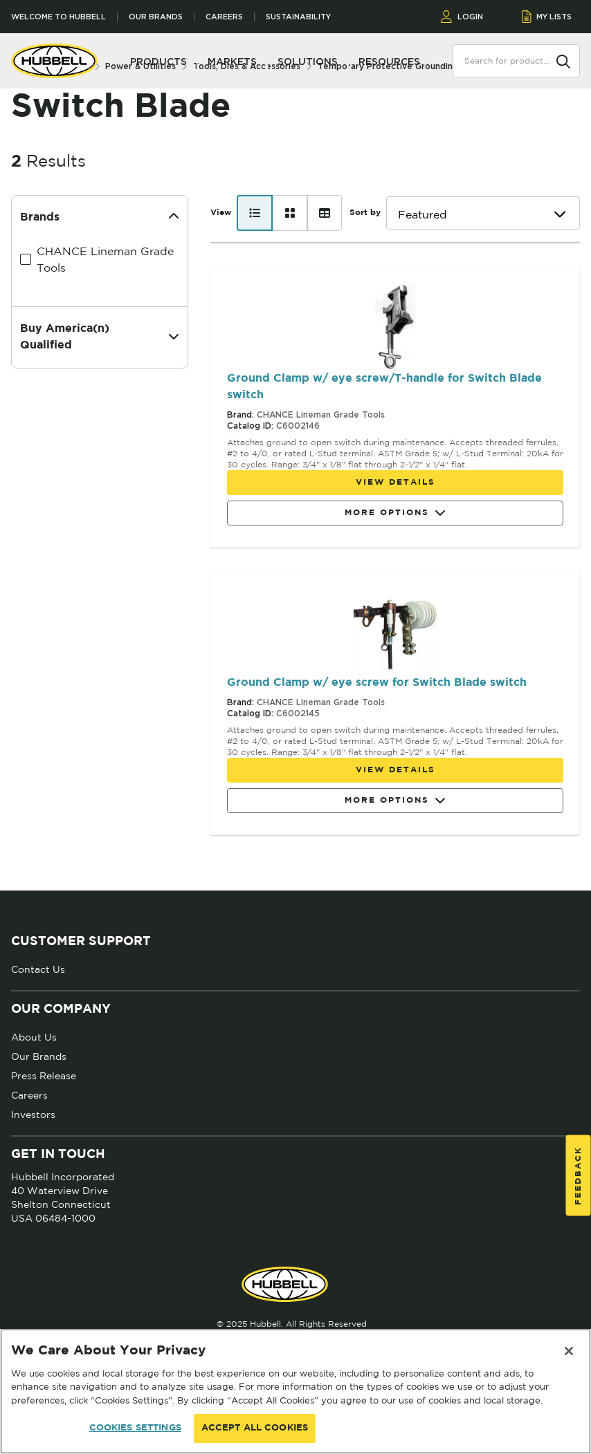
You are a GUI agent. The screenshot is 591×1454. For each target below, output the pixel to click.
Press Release (43, 1075)
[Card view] (290, 213)
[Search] (563, 60)
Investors (33, 1114)
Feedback (578, 1175)
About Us (34, 1037)
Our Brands (156, 16)
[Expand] (173, 337)
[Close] (569, 1351)
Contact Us (38, 969)
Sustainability (298, 16)
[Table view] (324, 213)
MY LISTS (547, 16)
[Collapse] (173, 217)
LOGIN (462, 16)
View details (395, 482)
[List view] (255, 213)
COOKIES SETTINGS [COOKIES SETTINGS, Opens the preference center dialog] (135, 1428)
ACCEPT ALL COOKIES (254, 1428)
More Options (395, 513)
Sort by (365, 212)
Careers (224, 16)
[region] (295, 1391)
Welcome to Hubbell (58, 16)
